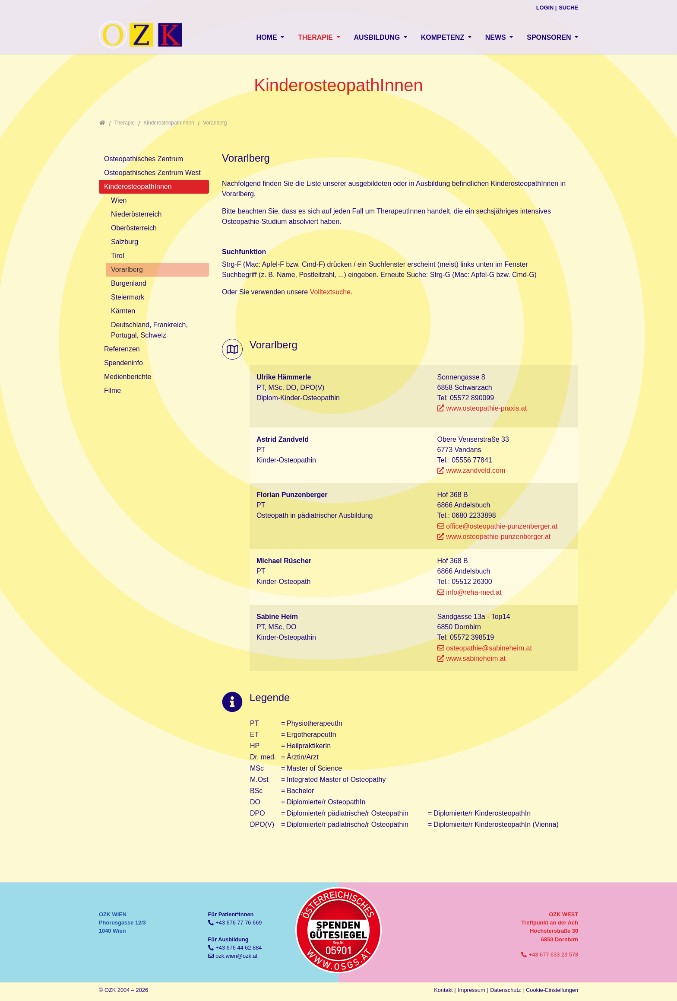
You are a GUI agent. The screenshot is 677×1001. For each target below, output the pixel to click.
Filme (112, 390)
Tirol (117, 255)
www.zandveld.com (475, 470)
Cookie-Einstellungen (552, 990)
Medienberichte (127, 376)
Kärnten (123, 311)
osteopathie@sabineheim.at (489, 648)
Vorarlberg (127, 269)
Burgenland (128, 283)
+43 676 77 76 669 (238, 922)
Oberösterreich (134, 228)
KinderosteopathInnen (138, 186)
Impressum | (473, 990)
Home (267, 37)
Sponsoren (550, 37)
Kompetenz (443, 37)
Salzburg (124, 241)
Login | (546, 7)
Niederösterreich (136, 214)
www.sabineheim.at (476, 658)
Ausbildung (378, 37)
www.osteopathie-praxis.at (486, 408)
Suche (568, 7)
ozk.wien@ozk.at (236, 956)
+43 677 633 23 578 (553, 954)
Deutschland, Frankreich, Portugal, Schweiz (149, 330)
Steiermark (127, 297)
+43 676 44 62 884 (238, 947)
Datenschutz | (507, 990)
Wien (119, 200)
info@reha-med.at (473, 592)
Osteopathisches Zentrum (143, 159)
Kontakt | (445, 990)
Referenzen (122, 349)
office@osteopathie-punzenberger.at (501, 526)
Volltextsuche (330, 292)
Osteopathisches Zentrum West (152, 172)
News (496, 37)
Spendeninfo (123, 363)
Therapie (316, 37)
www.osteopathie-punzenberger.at (498, 536)
